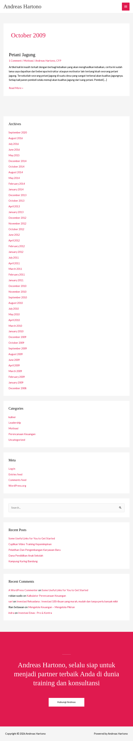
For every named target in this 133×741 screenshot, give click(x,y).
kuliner (12, 417)
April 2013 (14, 206)
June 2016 (14, 149)
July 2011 (13, 257)
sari (10, 601)
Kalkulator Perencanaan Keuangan (46, 595)
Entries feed (15, 474)
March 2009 (15, 371)
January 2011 (15, 280)
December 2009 (17, 337)
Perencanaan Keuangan (22, 434)
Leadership (14, 422)
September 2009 (17, 348)
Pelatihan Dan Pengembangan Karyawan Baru (34, 549)
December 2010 (17, 285)
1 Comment (15, 60)
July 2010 (13, 308)
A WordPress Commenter (23, 590)
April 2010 (14, 320)
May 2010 (14, 314)
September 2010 (17, 297)
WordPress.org (17, 485)
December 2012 (17, 217)
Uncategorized (16, 439)
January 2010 (15, 331)
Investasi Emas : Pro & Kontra (35, 612)
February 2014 (16, 183)
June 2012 (14, 234)
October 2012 (16, 229)
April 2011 (14, 263)
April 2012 (14, 240)
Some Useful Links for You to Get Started (31, 538)
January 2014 (15, 189)
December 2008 (17, 388)
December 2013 (17, 195)
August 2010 (15, 302)
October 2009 (16, 342)
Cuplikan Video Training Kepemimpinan (30, 544)
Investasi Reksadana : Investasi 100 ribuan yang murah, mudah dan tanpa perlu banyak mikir (67, 601)
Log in (11, 468)
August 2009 (15, 354)
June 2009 (14, 359)
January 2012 (15, 251)
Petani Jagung (22, 54)
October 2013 (16, 200)
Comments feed (17, 479)
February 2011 (16, 274)
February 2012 (16, 246)
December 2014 (17, 161)
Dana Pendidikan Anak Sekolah (25, 555)
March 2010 (15, 325)
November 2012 (17, 223)
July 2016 (13, 143)
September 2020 (17, 132)
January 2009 (15, 382)
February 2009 (16, 376)
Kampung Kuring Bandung (23, 561)
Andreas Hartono (22, 6)
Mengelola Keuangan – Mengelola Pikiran (51, 607)
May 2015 (14, 155)
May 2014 (14, 178)
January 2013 (15, 212)
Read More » (16, 87)
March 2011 (15, 268)
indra (11, 612)
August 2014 (15, 172)
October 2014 (16, 166)
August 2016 (15, 138)
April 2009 (14, 365)
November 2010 (17, 291)
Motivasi (28, 60)
